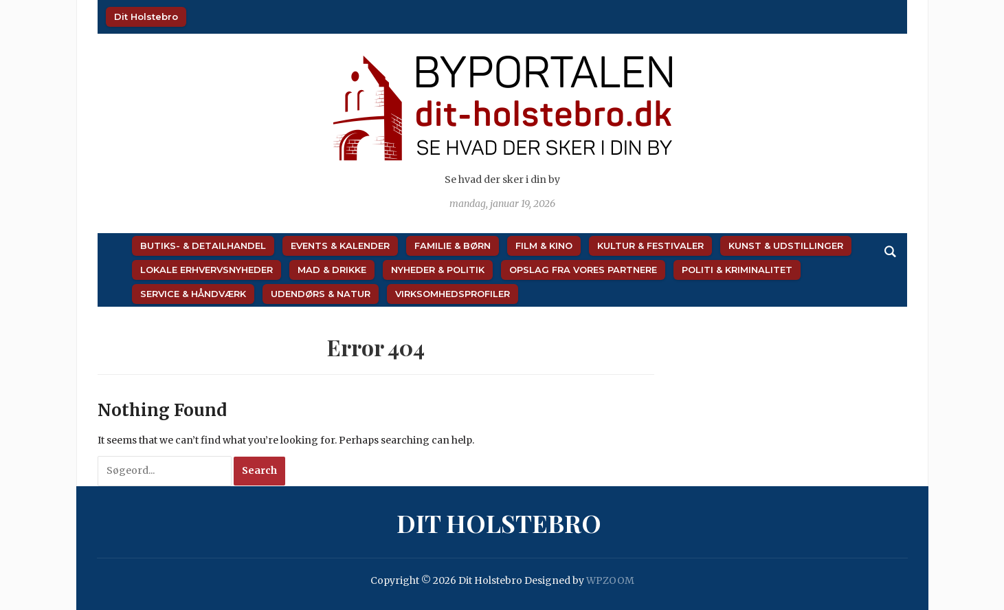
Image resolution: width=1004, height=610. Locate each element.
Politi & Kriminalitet (737, 269)
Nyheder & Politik (437, 269)
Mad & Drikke (332, 269)
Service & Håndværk (193, 293)
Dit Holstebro (146, 16)
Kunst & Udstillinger (785, 245)
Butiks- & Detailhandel (203, 245)
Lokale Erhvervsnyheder (206, 269)
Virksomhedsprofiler (452, 293)
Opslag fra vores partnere (583, 269)
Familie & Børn (452, 245)
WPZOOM (610, 580)
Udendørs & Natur (320, 293)
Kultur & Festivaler (650, 245)
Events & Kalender (340, 245)
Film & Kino (543, 245)
